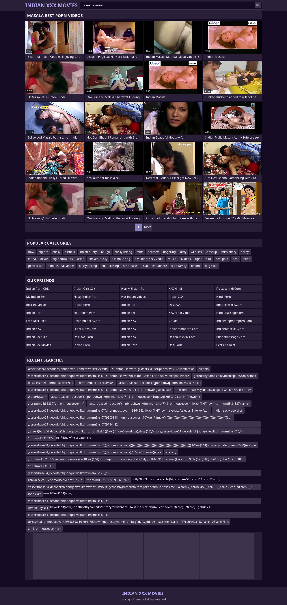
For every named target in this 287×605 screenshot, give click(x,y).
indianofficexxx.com (230, 329)
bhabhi (196, 266)
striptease (130, 266)
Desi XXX (175, 305)
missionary (228, 252)
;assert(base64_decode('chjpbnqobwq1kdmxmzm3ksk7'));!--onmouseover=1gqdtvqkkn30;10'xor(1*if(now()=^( (125, 397)
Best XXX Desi (225, 345)
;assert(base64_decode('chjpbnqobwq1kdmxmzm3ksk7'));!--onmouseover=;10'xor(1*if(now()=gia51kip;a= (99, 390)
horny (245, 252)
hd (103, 266)
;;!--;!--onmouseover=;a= (44, 529)
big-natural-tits (62, 259)
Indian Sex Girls (37, 337)
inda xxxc (34, 494)
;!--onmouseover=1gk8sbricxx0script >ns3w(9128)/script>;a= (153, 369)
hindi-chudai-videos (61, 266)
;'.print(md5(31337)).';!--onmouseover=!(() (56, 404)
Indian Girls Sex (84, 289)
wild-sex (196, 252)
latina (32, 259)
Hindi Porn (223, 297)
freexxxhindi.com (228, 289)
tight (198, 259)
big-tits (43, 252)
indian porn (129, 305)
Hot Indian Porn (85, 313)
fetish (246, 259)
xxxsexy (171, 452)
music (172, 259)
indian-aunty (88, 252)
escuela (70, 252)
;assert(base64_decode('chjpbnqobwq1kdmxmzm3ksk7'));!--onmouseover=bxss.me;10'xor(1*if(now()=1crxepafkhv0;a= (108, 376)
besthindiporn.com (87, 321)
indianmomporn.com (183, 329)
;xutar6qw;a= (37, 397)
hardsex (153, 252)
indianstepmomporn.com (234, 321)
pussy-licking (123, 252)
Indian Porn (34, 313)
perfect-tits (35, 266)
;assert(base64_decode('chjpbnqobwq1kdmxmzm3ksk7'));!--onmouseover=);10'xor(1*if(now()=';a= (94, 452)
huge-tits (211, 266)
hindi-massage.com (230, 313)
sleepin (204, 369)
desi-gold (221, 259)
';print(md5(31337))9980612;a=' (107, 480)
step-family (179, 266)
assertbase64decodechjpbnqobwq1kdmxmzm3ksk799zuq (68, 369)
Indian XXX (33, 329)
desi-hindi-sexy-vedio (149, 259)
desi (235, 259)
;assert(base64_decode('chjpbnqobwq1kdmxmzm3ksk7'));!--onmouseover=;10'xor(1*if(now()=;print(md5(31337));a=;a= (169, 404)
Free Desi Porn (36, 321)
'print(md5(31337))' (41, 438)
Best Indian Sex (36, 305)
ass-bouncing (121, 259)
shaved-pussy (98, 259)
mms (140, 252)
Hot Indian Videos (133, 297)
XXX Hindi (175, 289)
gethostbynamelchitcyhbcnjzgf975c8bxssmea (225, 376)
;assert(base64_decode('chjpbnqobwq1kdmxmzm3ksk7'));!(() (159, 383)
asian (81, 259)
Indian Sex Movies (38, 345)
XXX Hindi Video (180, 313)
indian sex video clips (228, 411)
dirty (183, 252)
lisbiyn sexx (36, 480)
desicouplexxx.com (182, 337)
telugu (105, 252)
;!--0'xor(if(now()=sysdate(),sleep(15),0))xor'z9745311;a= (213, 390)
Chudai (173, 321)
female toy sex (38, 508)
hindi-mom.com (85, 329)
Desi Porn (175, 345)
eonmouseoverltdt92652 (65, 480)
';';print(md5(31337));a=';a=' (95, 383)
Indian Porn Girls (37, 289)
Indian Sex (128, 313)
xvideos (185, 259)
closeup (211, 252)
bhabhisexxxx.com (229, 305)
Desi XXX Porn (83, 337)
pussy (56, 252)
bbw (31, 252)
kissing (114, 266)
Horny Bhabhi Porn (134, 289)
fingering (169, 252)
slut (208, 259)
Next (147, 227)
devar (44, 259)
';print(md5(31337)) (41, 466)
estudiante (159, 266)
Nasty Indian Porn (86, 297)
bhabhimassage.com (230, 337)
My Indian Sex (35, 297)
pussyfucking (88, 266)
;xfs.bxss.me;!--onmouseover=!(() (50, 383)
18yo (144, 266)
